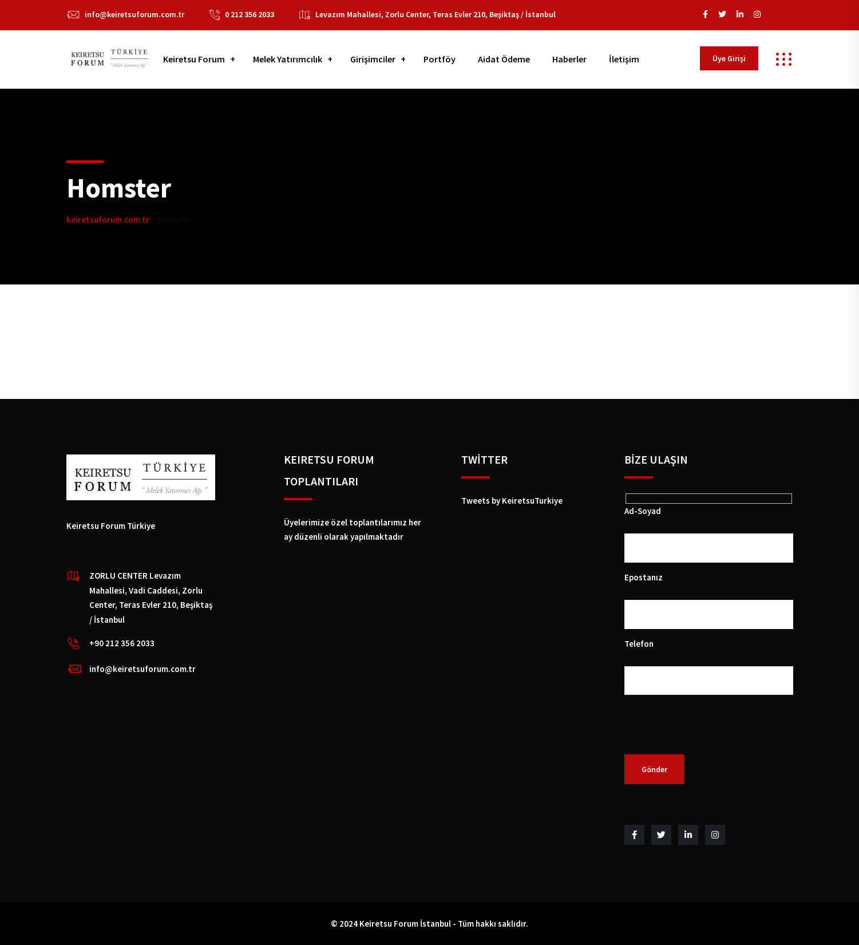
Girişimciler (372, 59)
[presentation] (711, 732)
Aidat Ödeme (504, 59)
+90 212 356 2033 (122, 643)
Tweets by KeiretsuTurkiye (512, 500)
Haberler (569, 59)
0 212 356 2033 (249, 14)
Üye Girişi (729, 58)
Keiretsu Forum (194, 59)
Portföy (439, 59)
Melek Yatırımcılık (287, 59)
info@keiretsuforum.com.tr (134, 14)
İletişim (624, 59)
